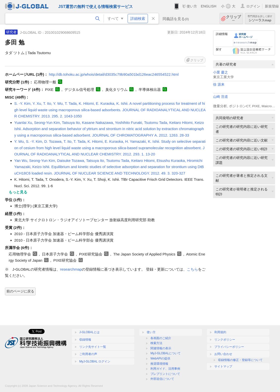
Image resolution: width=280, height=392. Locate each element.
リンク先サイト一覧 (92, 347)
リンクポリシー (224, 339)
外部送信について (162, 379)
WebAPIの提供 (160, 358)
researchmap (71, 269)
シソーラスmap (260, 18)
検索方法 (156, 343)
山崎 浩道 (220, 97)
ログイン (253, 6)
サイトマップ (223, 366)
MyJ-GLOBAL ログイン (94, 361)
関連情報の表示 (160, 348)
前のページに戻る (20, 291)
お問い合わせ (223, 354)
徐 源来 (218, 84)
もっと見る (18, 192)
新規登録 (272, 6)
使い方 (192, 6)
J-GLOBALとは (89, 332)
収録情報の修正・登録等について (240, 360)
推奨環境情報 (159, 363)
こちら (192, 269)
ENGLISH (208, 6)
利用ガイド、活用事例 (165, 368)
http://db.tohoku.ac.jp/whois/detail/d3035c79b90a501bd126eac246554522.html (114, 74)
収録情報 (85, 339)
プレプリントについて (165, 374)
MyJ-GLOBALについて (165, 353)
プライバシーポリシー (229, 347)
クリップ (233, 18)
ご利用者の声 (88, 354)
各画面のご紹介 (160, 338)
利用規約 (220, 332)
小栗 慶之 (220, 72)
